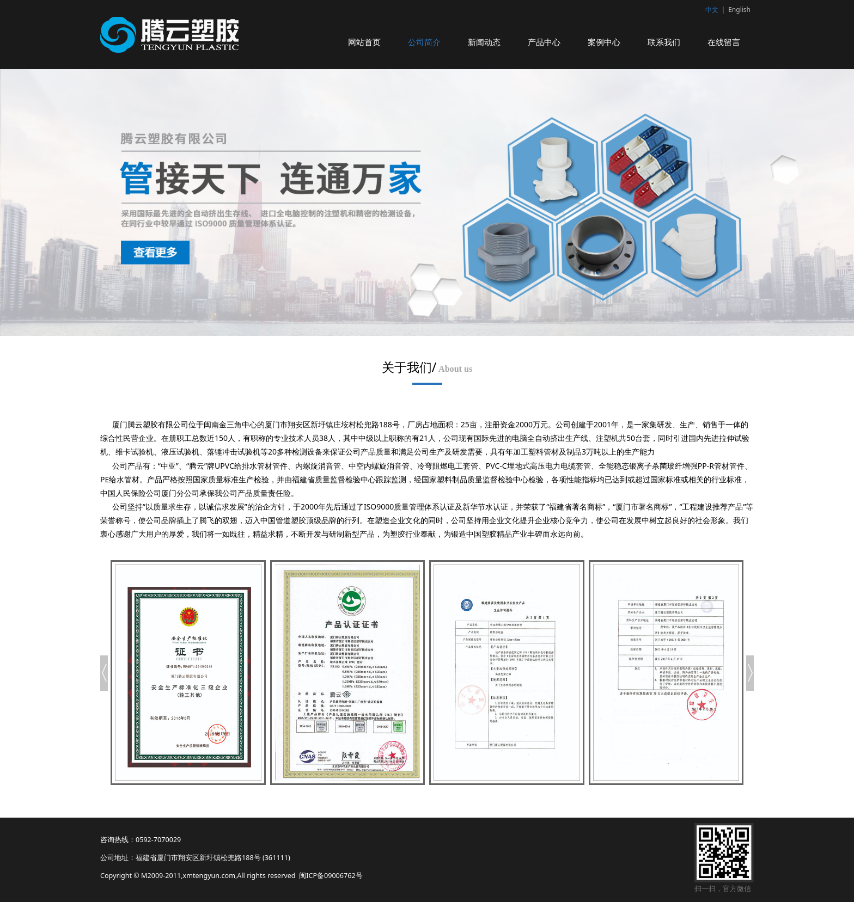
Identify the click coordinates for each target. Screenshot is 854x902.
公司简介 (424, 41)
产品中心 (544, 41)
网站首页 (364, 41)
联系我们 (664, 41)
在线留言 (723, 41)
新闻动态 (484, 41)
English (739, 9)
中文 (711, 9)
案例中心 (604, 41)
